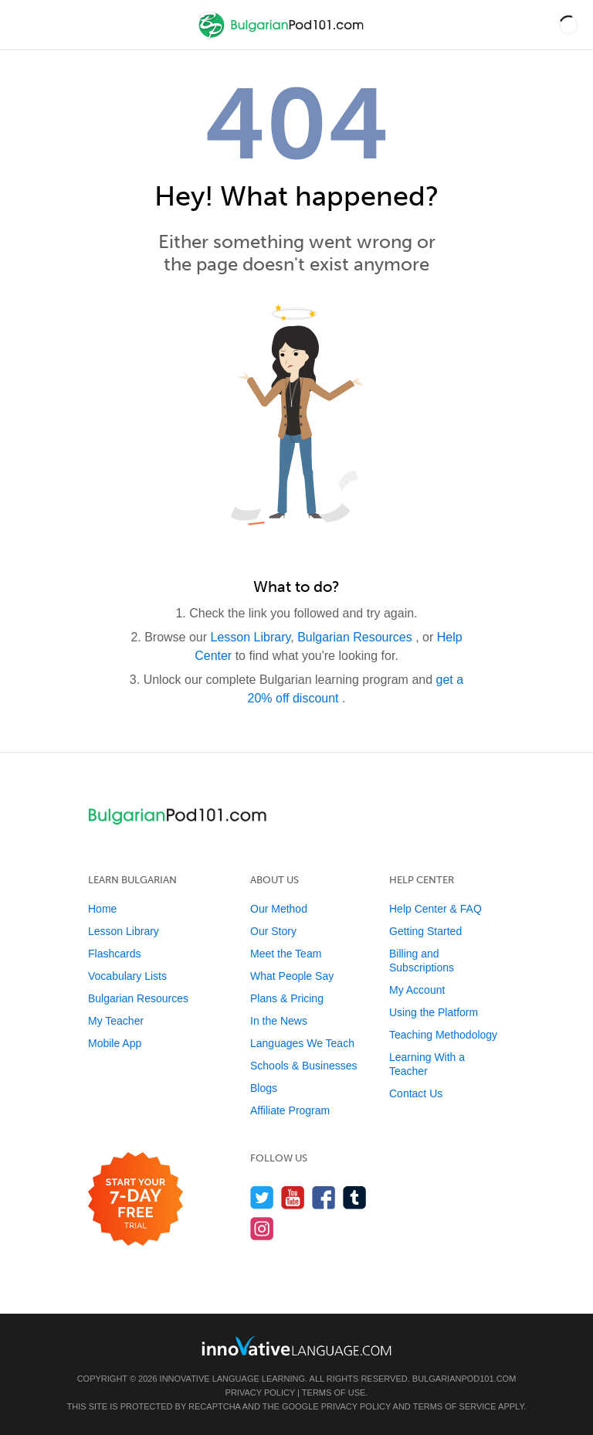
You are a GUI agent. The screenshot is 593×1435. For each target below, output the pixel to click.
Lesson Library (251, 637)
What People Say (292, 976)
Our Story (273, 931)
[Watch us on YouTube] (293, 1197)
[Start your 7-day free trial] (135, 1199)
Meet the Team (285, 953)
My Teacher (116, 1021)
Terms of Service (454, 1406)
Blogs (263, 1088)
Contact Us (415, 1093)
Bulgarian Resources (356, 637)
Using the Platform (433, 1012)
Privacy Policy (260, 1392)
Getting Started (425, 931)
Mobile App (114, 1043)
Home (102, 909)
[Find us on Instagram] (262, 1228)
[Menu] (24, 24)
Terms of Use (334, 1392)
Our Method (278, 909)
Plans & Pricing (287, 998)
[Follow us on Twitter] (262, 1197)
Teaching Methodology (443, 1035)
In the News (278, 1021)
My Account (417, 990)
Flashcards (114, 953)
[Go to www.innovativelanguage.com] (296, 1345)
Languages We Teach (302, 1043)
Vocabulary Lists (127, 976)
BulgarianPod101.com (464, 1378)
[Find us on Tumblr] (355, 1197)
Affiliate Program (290, 1110)
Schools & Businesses (303, 1065)
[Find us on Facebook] (324, 1197)
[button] (568, 24)
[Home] (282, 36)
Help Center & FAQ (435, 909)
